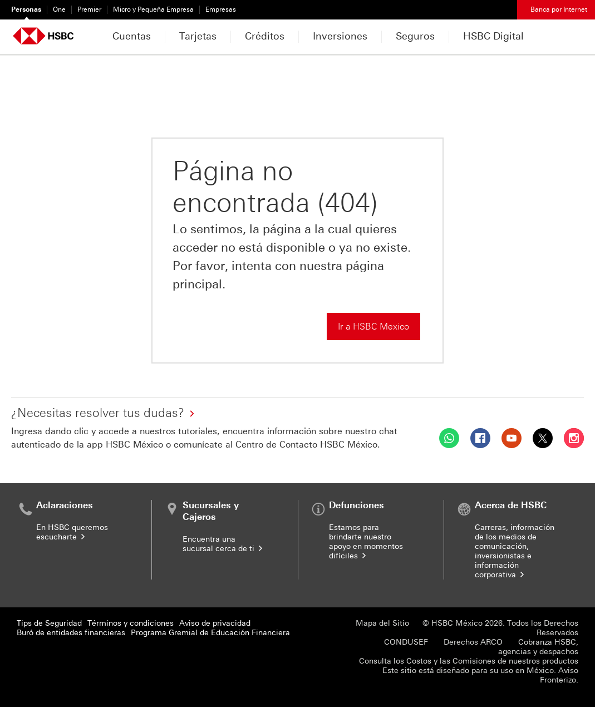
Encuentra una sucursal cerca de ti (223, 543)
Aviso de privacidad (214, 623)
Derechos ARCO (473, 642)
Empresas (220, 9)
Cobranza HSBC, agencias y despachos (538, 646)
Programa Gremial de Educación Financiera (210, 632)
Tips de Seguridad (49, 623)
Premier (89, 9)
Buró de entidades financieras (71, 632)
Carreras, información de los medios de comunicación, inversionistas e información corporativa (514, 551)
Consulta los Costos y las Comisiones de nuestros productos (468, 661)
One (59, 9)
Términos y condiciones (130, 623)
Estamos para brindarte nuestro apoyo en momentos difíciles (366, 542)
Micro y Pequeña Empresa (153, 9)
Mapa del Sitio (382, 623)
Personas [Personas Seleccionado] (26, 9)
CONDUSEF (406, 642)
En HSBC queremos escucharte (72, 532)
